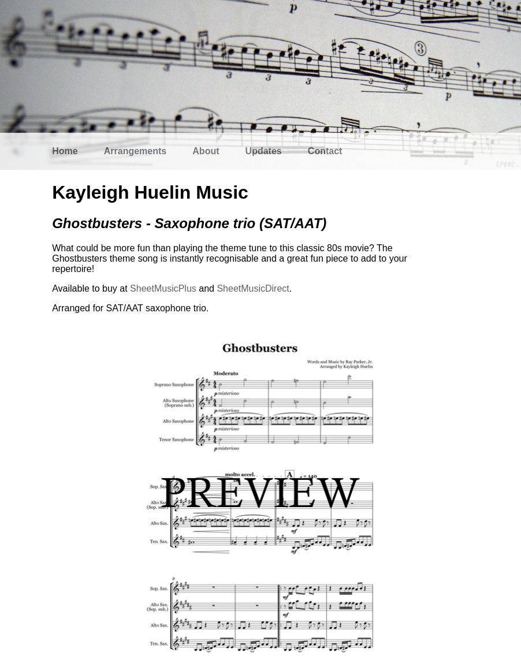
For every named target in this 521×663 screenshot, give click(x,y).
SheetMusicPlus (163, 288)
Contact (325, 151)
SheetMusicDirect (253, 288)
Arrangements (135, 151)
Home (64, 151)
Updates (263, 151)
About (205, 151)
